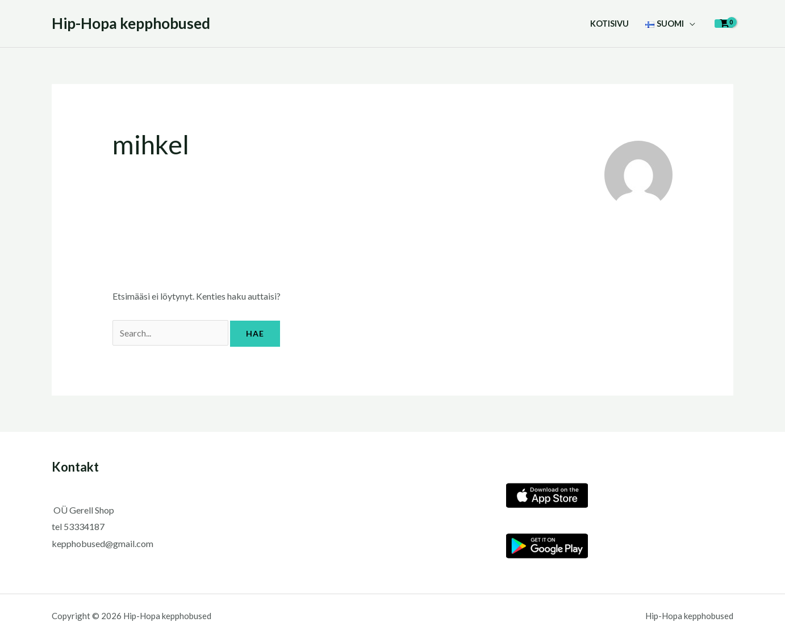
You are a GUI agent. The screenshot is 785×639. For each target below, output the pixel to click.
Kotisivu (609, 23)
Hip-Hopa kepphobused (131, 23)
